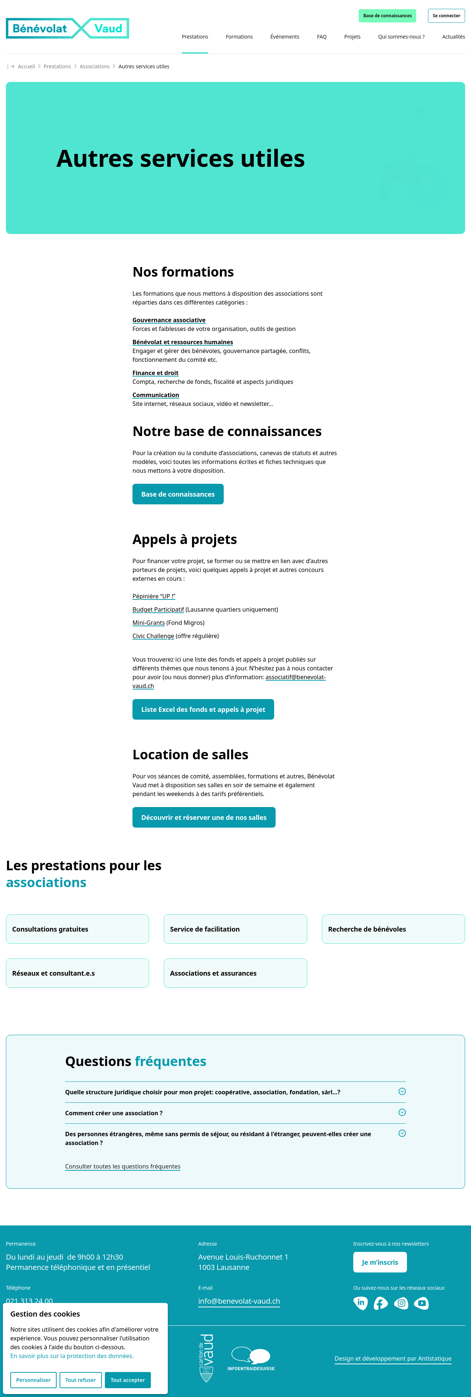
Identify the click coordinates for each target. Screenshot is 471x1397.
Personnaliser (33, 1379)
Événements (285, 36)
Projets (352, 36)
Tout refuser (80, 1379)
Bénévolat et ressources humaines (182, 342)
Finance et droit (155, 373)
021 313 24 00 (29, 1301)
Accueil (26, 66)
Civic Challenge (153, 636)
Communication (155, 395)
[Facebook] (381, 1302)
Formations (239, 36)
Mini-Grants (148, 623)
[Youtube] (421, 1302)
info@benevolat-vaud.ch (239, 1301)
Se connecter (446, 15)
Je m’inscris (380, 1262)
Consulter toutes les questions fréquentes (123, 1166)
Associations (95, 66)
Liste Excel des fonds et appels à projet (203, 709)
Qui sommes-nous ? (401, 36)
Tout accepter (128, 1379)
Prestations (195, 36)
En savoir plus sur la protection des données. (72, 1356)
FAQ (321, 36)
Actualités (453, 36)
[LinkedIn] (361, 1302)
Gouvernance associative (169, 320)
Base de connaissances (387, 15)
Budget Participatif (158, 609)
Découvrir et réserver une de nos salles (204, 817)
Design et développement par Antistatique (392, 1358)
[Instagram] (402, 1302)
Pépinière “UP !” (154, 596)
